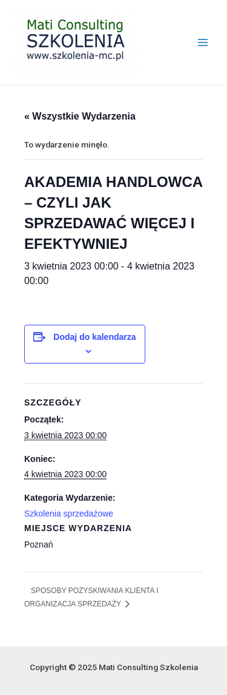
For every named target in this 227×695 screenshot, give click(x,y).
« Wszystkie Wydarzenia (80, 116)
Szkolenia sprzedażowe (68, 513)
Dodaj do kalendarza (94, 337)
